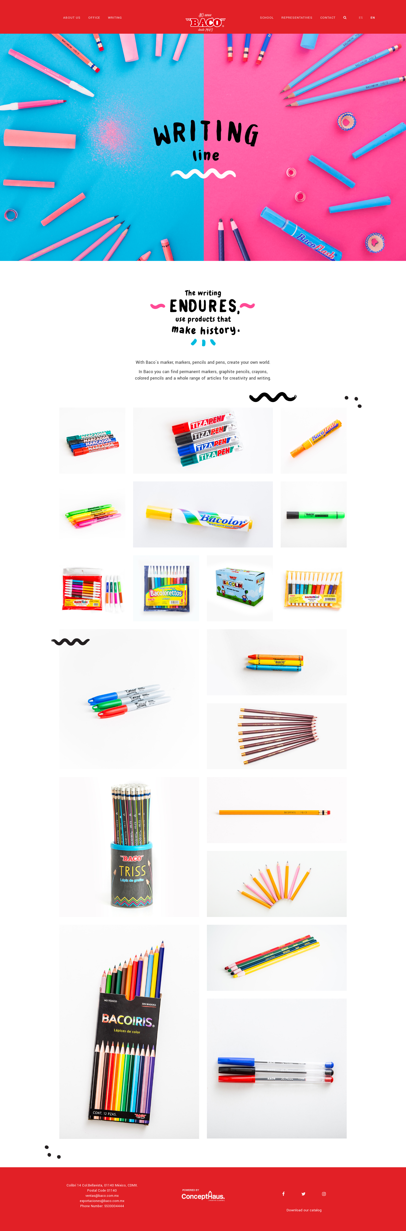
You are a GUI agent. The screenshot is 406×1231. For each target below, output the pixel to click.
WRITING (115, 18)
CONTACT (328, 18)
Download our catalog (304, 1210)
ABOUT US (72, 18)
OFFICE (94, 18)
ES (361, 18)
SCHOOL (267, 18)
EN (373, 18)
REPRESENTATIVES (297, 18)
